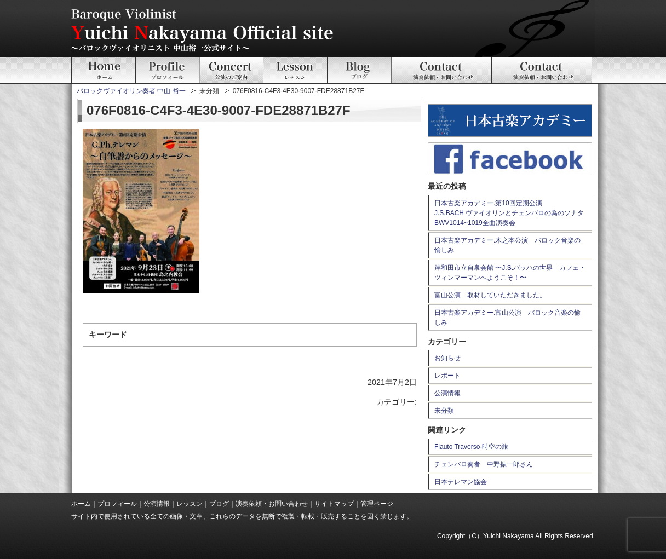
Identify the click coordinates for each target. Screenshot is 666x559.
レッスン (189, 504)
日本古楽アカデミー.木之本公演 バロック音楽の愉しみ (507, 245)
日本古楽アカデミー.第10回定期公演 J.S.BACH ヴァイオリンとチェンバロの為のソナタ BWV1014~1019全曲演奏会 (512, 213)
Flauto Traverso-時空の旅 (471, 447)
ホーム (81, 504)
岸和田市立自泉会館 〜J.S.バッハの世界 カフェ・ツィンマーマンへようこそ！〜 (509, 272)
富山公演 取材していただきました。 (490, 295)
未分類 (444, 410)
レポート (447, 375)
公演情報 (447, 393)
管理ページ (376, 504)
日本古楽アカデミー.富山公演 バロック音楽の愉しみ (507, 317)
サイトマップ (334, 504)
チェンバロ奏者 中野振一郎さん (483, 464)
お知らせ (447, 358)
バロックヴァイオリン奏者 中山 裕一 (131, 91)
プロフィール (117, 504)
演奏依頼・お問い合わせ (272, 504)
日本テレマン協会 (460, 482)
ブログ (219, 504)
